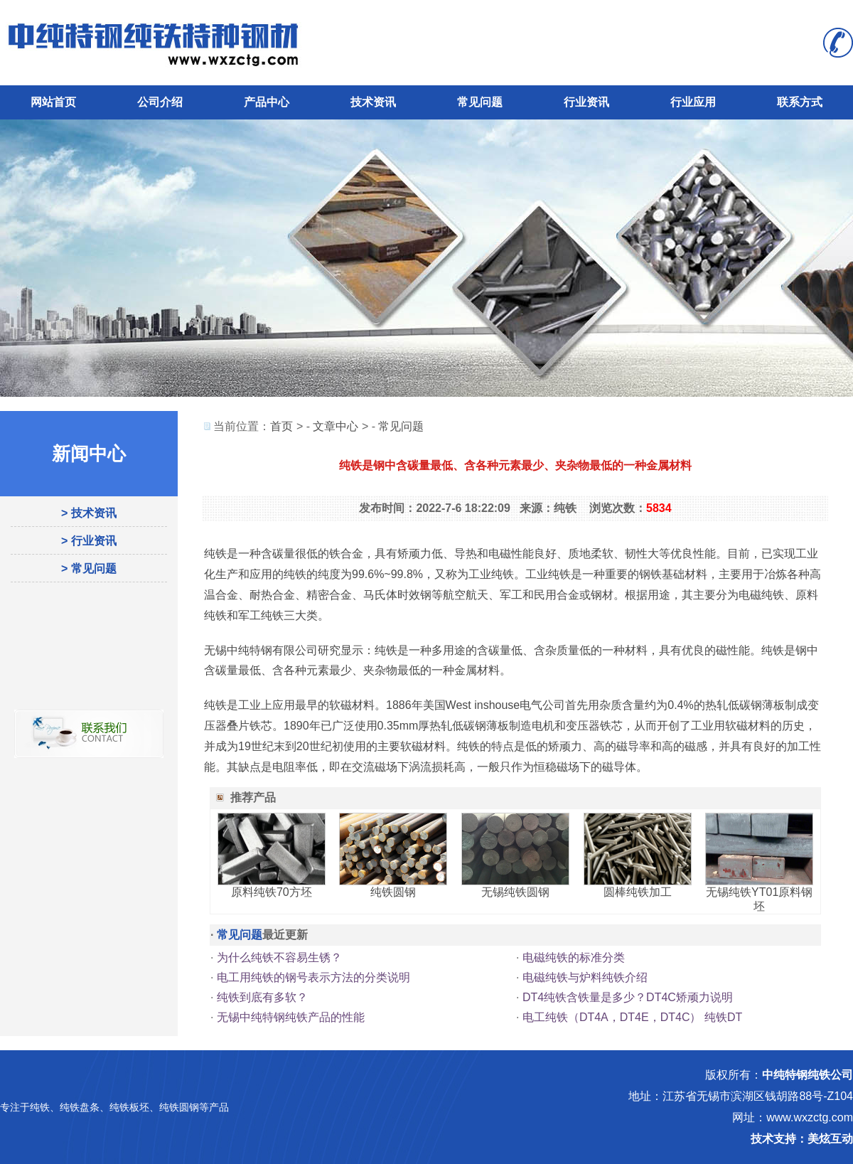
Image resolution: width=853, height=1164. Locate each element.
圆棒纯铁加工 (637, 892)
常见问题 (480, 102)
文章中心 (335, 426)
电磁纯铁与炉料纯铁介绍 (585, 977)
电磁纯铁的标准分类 (573, 957)
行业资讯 (586, 102)
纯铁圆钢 (393, 892)
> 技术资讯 (89, 513)
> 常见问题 (89, 568)
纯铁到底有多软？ (262, 997)
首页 (281, 426)
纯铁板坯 (129, 1107)
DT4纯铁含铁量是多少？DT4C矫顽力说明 (627, 997)
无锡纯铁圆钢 (515, 892)
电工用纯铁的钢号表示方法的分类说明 (313, 977)
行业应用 (693, 102)
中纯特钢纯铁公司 (807, 1075)
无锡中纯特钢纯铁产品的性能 (291, 1017)
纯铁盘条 (80, 1107)
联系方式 (799, 102)
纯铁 (40, 1107)
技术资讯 (373, 102)
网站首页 (53, 102)
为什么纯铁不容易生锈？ (279, 957)
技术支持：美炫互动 (802, 1139)
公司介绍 (160, 102)
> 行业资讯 (89, 541)
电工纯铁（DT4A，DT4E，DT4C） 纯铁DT (632, 1017)
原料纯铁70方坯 (271, 892)
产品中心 (266, 102)
